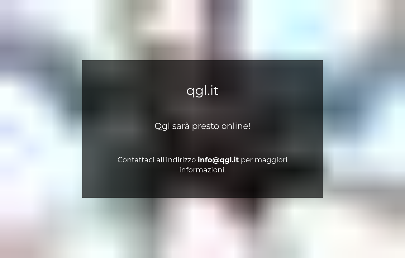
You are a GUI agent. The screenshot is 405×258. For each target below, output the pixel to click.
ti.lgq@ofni (218, 160)
